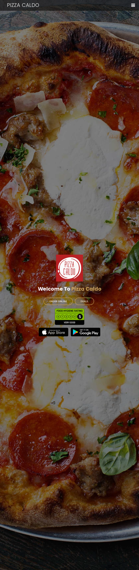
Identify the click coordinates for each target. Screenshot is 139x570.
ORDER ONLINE (58, 300)
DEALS (84, 300)
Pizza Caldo (23, 5)
